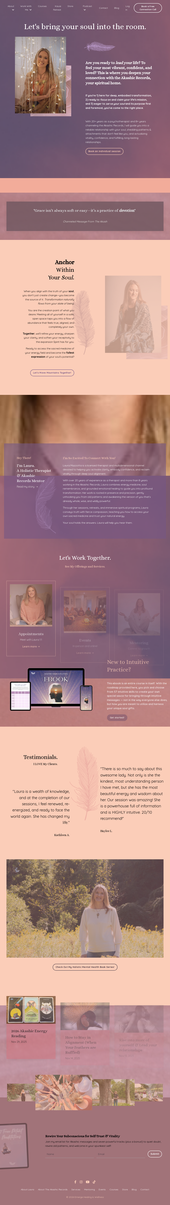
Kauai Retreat (57, 8)
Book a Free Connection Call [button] (148, 8)
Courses (42, 6)
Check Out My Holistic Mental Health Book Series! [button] (85, 968)
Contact (103, 7)
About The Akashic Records (53, 1190)
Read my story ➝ (27, 487)
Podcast (87, 8)
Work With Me (26, 8)
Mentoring (89, 1190)
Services (75, 1190)
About (11, 8)
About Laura (27, 1190)
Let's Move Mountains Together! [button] (52, 373)
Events (102, 1190)
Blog (116, 7)
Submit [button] (155, 1155)
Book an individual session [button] (104, 151)
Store (70, 6)
